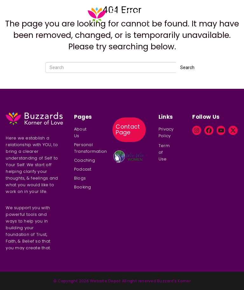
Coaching (44, 9)
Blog (173, 9)
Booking (193, 9)
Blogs (80, 178)
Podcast (70, 9)
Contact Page (128, 129)
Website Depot (105, 281)
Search (187, 67)
